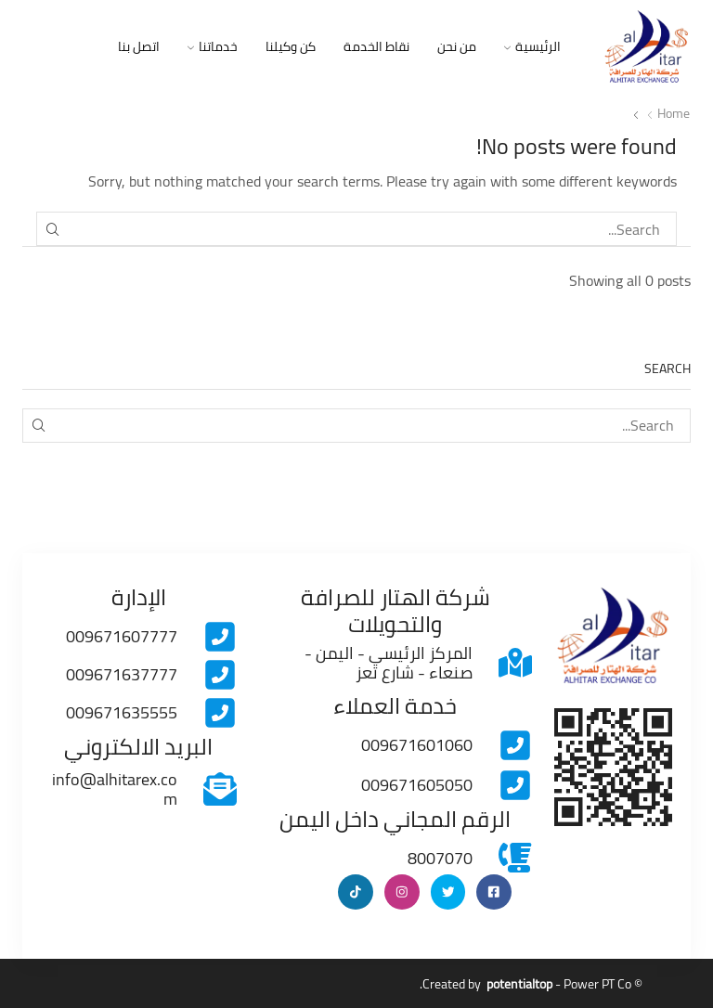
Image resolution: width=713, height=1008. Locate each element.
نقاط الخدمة (376, 46)
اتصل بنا (139, 46)
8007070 (440, 857)
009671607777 (121, 635)
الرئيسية (532, 46)
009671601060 (417, 744)
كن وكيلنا (291, 46)
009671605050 (417, 784)
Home (673, 113)
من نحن (456, 46)
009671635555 (121, 711)
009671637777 (121, 673)
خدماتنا (213, 46)
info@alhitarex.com (114, 788)
